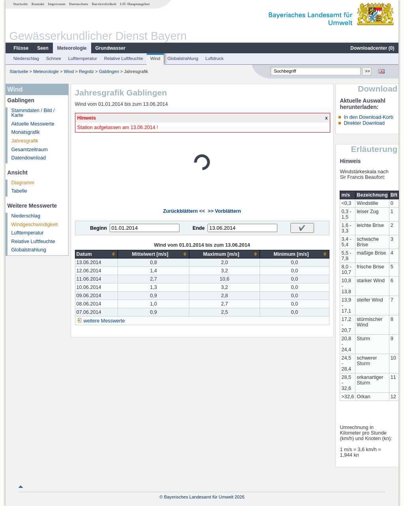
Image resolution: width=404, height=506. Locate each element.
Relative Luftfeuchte (123, 58)
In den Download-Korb (368, 117)
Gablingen (109, 71)
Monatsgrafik (25, 132)
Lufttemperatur (82, 58)
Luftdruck (215, 58)
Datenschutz (78, 4)
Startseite (20, 4)
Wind (155, 58)
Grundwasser (110, 48)
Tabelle (19, 191)
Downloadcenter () (372, 48)
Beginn (98, 228)
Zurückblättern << (184, 211)
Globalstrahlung (182, 58)
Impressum (56, 4)
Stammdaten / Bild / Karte (33, 113)
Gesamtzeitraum (29, 149)
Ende (199, 228)
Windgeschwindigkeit (34, 224)
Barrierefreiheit (104, 4)
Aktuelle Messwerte (32, 124)
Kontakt (38, 4)
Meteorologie (72, 48)
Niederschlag (26, 58)
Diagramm (22, 183)
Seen (43, 48)
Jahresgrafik (25, 141)
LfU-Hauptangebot (135, 4)
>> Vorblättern (224, 211)
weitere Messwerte (104, 321)
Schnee (53, 58)
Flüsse (20, 48)
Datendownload (28, 158)
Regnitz (86, 71)
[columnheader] (96, 254)
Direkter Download (364, 123)
